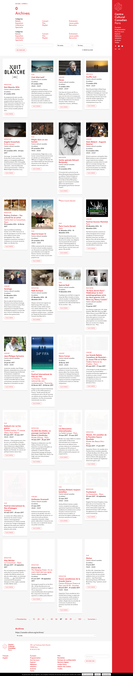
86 (56, 619)
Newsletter (61, 658)
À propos (118, 27)
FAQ (58, 656)
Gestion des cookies (64, 666)
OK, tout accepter (88, 674)
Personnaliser (106, 674)
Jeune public (74, 23)
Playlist (45, 25)
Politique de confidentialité (66, 660)
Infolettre (118, 38)
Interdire (97, 674)
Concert (45, 21)
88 (66, 619)
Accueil (18, 3)
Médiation (118, 36)
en (119, 49)
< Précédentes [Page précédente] (20, 619)
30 (43, 619)
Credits (59, 669)
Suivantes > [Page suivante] (92, 619)
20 (38, 619)
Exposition (19, 23)
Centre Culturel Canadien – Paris (121, 14)
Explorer (117, 34)
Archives (118, 40)
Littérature (19, 25)
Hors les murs (119, 32)
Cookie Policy (62, 664)
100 (79, 619)
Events (24, 3)
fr (115, 49)
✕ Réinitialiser (87, 50)
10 (34, 619)
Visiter (117, 42)
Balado (18, 21)
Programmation (120, 29)
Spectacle (19, 27)
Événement (73, 21)
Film (43, 23)
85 (52, 619)
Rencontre (73, 25)
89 (71, 619)
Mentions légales (63, 662)
